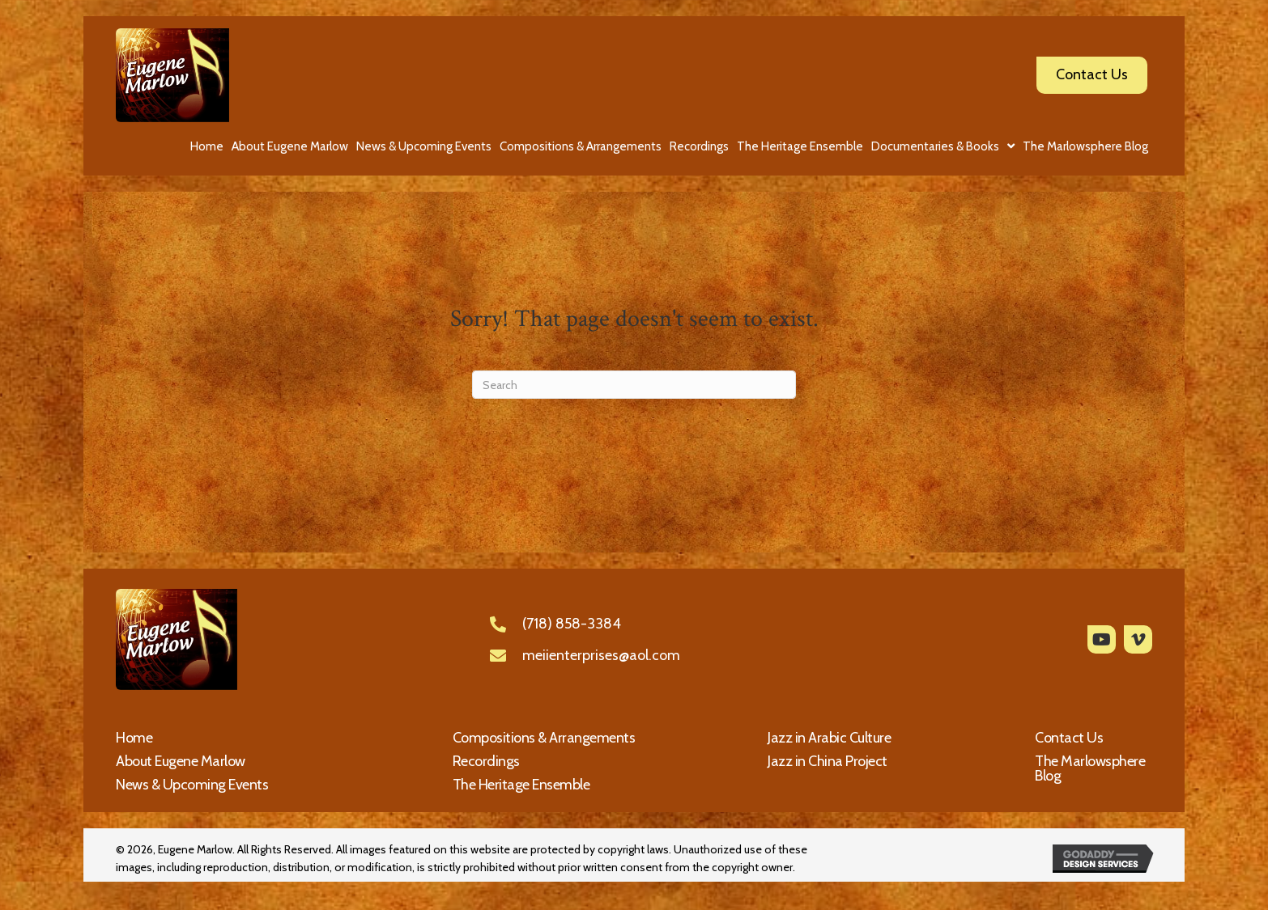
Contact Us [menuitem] (1069, 738)
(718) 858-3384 (571, 624)
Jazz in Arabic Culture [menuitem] (829, 738)
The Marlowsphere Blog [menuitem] (1090, 768)
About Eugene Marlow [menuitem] (180, 761)
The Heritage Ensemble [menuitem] (521, 785)
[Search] (634, 384)
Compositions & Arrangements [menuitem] (544, 738)
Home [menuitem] (134, 738)
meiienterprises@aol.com (601, 655)
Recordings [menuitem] (486, 761)
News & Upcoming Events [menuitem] (192, 785)
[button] (1101, 639)
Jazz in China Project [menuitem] (827, 761)
